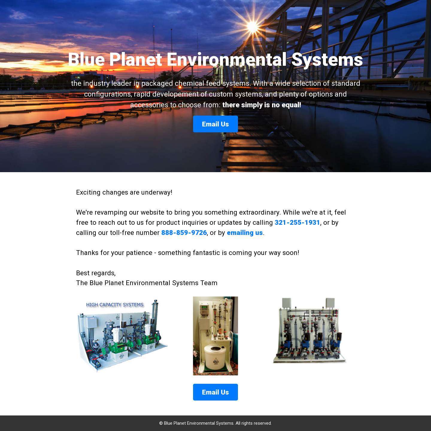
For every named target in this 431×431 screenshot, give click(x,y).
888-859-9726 (184, 232)
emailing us (245, 232)
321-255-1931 (297, 222)
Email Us (215, 124)
